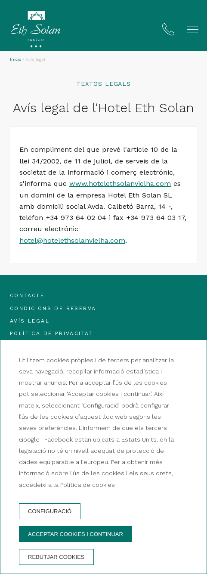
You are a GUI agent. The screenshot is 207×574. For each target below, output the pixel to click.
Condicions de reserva (53, 308)
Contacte (27, 295)
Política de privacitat (51, 333)
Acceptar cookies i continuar (75, 534)
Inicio (15, 59)
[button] (192, 29)
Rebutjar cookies (56, 557)
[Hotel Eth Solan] (35, 31)
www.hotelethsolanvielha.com (120, 183)
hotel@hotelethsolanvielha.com (72, 240)
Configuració (49, 511)
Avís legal (29, 321)
